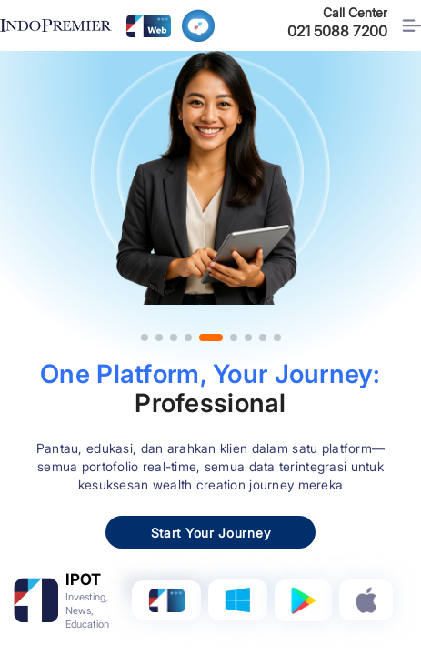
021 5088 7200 (337, 31)
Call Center (355, 12)
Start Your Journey (211, 532)
